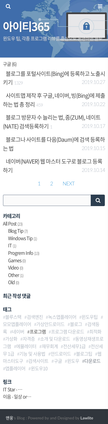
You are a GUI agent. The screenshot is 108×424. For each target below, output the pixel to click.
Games (17, 260)
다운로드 (92, 360)
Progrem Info (23, 252)
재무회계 (50, 346)
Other (15, 274)
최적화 (95, 331)
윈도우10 (39, 368)
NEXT (69, 183)
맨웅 (9, 417)
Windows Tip (22, 238)
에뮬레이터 (26, 346)
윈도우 (73, 360)
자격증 (29, 338)
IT (12, 245)
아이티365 (26, 26)
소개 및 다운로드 (55, 338)
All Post (12, 223)
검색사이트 (38, 360)
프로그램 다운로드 (67, 331)
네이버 (18, 331)
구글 (58, 360)
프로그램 (38, 331)
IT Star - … (12, 389)
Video (15, 267)
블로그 (76, 324)
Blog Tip (18, 230)
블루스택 (13, 316)
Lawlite (86, 417)
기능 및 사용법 (32, 353)
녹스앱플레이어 (62, 316)
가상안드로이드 (50, 324)
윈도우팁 (90, 316)
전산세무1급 (74, 346)
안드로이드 (61, 353)
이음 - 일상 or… (17, 396)
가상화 (11, 338)
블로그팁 (84, 353)
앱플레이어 (15, 368)
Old (13, 282)
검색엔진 (35, 316)
